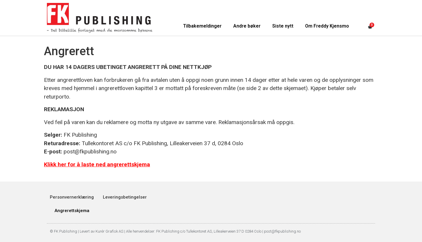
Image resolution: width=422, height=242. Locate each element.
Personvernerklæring (72, 197)
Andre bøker (247, 26)
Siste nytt (282, 26)
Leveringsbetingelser (125, 197)
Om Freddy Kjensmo (327, 26)
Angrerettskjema (72, 210)
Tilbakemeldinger (202, 26)
